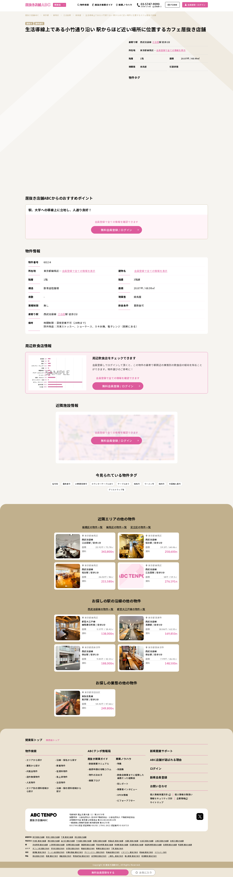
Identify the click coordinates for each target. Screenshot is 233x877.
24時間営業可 (81, 483)
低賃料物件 (62, 771)
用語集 (120, 769)
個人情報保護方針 (160, 794)
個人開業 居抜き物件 (132, 856)
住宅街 (55, 483)
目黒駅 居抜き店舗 (170, 844)
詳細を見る (68, 546)
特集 (119, 763)
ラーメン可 (149, 483)
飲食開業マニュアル (99, 763)
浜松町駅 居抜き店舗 (40, 844)
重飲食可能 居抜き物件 (81, 856)
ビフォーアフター (126, 800)
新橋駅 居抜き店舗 (121, 844)
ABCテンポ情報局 (99, 751)
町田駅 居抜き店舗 (185, 844)
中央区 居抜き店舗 (39, 841)
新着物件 (60, 765)
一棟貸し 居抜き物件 (115, 856)
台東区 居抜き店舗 (177, 841)
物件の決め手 (95, 774)
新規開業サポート (161, 751)
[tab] (66, 556)
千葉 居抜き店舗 (67, 837)
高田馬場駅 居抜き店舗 (153, 844)
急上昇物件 (62, 776)
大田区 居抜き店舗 (131, 841)
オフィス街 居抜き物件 (41, 848)
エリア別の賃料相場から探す (37, 790)
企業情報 (182, 798)
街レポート (122, 783)
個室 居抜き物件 (65, 856)
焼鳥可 (137, 483)
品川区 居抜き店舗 (68, 841)
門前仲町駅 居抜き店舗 (104, 844)
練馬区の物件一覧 (116, 527)
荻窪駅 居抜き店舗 (136, 844)
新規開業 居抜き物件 (149, 856)
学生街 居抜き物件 (58, 848)
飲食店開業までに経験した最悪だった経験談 (130, 776)
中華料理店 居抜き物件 (74, 852)
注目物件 (60, 782)
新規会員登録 (158, 777)
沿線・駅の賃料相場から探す (68, 790)
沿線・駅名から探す (66, 759)
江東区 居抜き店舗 (161, 841)
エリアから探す (34, 759)
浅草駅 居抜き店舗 (73, 844)
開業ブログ (94, 780)
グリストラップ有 (116, 489)
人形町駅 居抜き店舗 (57, 844)
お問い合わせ (158, 786)
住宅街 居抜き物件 (73, 848)
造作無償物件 (33, 776)
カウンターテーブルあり (102, 483)
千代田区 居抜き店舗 (83, 841)
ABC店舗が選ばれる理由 (166, 760)
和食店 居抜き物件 (113, 852)
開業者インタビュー (127, 789)
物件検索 (31, 751)
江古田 (155, 42)
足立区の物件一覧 (140, 527)
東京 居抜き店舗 (38, 837)
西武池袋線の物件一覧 (100, 609)
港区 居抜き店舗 (54, 841)
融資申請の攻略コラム (100, 769)
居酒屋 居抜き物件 (39, 852)
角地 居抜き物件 (38, 856)
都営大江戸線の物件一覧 (131, 609)
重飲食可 (66, 483)
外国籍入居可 (175, 483)
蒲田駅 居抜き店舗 (88, 844)
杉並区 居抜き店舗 (146, 841)
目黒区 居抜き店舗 (100, 841)
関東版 (59, 4)
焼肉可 (162, 483)
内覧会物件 (32, 771)
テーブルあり (123, 483)
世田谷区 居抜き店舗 (115, 841)
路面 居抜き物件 (52, 856)
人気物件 (30, 782)
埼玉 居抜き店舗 (80, 837)
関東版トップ (33, 740)
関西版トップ (53, 740)
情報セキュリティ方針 (161, 798)
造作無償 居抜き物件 (99, 856)
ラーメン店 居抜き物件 (56, 852)
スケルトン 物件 (160, 852)
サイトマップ (157, 802)
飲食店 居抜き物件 (146, 852)
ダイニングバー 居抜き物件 (94, 852)
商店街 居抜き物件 (88, 848)
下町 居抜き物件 (117, 848)
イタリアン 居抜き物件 (129, 852)
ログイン (155, 768)
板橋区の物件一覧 (92, 527)
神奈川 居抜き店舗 (53, 837)
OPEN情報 (122, 794)
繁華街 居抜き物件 (103, 848)
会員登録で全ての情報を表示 (171, 50)
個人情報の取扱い (185, 794)
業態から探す (33, 765)
